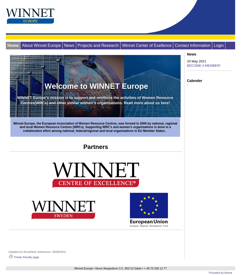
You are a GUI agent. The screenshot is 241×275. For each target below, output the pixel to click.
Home (13, 45)
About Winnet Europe (41, 45)
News (69, 45)
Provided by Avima (220, 272)
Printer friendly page (23, 257)
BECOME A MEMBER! (203, 65)
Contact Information (192, 45)
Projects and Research (98, 45)
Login (219, 45)
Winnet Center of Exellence (146, 45)
